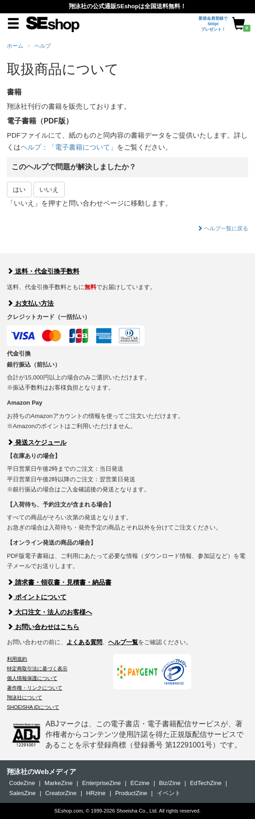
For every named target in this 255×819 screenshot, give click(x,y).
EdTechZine (206, 783)
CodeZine (22, 783)
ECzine (140, 783)
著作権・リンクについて (34, 688)
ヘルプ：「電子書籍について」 (69, 147)
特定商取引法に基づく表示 (37, 668)
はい (19, 189)
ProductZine (131, 793)
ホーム (15, 46)
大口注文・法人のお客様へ (49, 612)
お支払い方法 (30, 303)
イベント (169, 793)
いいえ (49, 189)
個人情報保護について (32, 678)
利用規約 (17, 659)
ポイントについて (37, 597)
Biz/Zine (170, 783)
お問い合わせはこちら (43, 626)
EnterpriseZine (101, 783)
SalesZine (22, 793)
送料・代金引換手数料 (43, 271)
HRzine (96, 793)
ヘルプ (42, 46)
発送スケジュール (37, 442)
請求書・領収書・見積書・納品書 (59, 582)
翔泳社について (24, 697)
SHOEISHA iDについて (33, 707)
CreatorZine (61, 793)
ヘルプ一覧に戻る (222, 228)
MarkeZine (58, 783)
